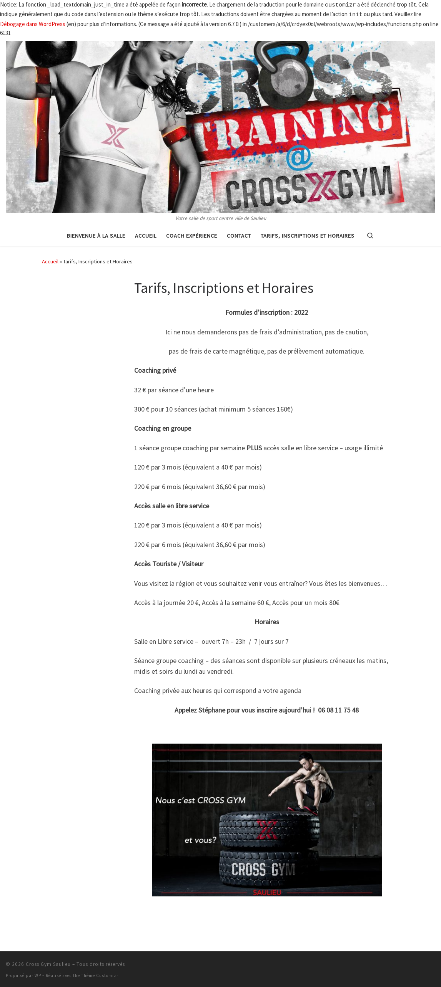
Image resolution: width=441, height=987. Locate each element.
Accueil (50, 259)
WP (38, 974)
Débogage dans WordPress (32, 22)
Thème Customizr (99, 974)
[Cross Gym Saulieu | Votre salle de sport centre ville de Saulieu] (220, 124)
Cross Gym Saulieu (48, 962)
